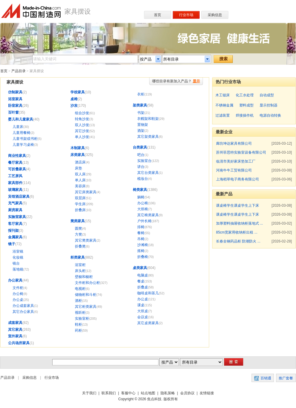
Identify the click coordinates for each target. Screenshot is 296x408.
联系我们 (108, 393)
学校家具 (77, 92)
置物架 (142, 125)
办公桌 (18, 300)
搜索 (223, 58)
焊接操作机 (245, 115)
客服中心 (128, 393)
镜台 (16, 263)
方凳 (78, 234)
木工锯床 (222, 95)
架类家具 (140, 105)
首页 (3, 71)
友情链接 (207, 393)
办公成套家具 (23, 306)
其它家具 (15, 329)
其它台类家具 (148, 173)
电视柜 (80, 289)
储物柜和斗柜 (85, 295)
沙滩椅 (142, 245)
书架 (140, 113)
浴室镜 (18, 251)
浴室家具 (15, 99)
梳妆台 (142, 179)
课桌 (140, 305)
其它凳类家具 (85, 240)
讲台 (140, 167)
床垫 (78, 168)
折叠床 (80, 210)
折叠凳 (80, 246)
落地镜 (18, 269)
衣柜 (140, 94)
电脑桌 (142, 275)
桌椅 (74, 99)
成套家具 (15, 323)
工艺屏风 (15, 176)
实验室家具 (17, 217)
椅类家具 (140, 190)
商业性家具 (17, 156)
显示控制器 (269, 105)
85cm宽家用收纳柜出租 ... (237, 232)
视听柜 (80, 312)
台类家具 (140, 147)
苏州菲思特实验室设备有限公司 (241, 152)
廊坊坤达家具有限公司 (234, 143)
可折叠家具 (17, 169)
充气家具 (15, 203)
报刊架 (13, 230)
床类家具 (77, 155)
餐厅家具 (15, 162)
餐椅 (140, 233)
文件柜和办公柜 (87, 283)
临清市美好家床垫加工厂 (235, 161)
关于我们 (89, 393)
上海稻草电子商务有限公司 (237, 179)
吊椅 (140, 239)
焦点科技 (154, 399)
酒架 (140, 131)
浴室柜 (80, 265)
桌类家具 (140, 268)
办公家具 (15, 280)
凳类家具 (77, 221)
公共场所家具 (19, 343)
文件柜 (18, 288)
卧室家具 (15, 105)
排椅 (140, 227)
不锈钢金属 (224, 105)
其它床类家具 (85, 192)
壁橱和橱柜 (84, 277)
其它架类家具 (148, 137)
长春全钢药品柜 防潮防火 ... (238, 241)
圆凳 (78, 228)
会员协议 (187, 393)
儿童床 (18, 127)
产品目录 (18, 71)
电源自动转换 (270, 115)
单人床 (80, 180)
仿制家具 (15, 92)
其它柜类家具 (85, 307)
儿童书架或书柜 (25, 139)
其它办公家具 (23, 312)
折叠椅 (142, 257)
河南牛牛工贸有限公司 (234, 170)
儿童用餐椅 (21, 133)
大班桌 (142, 311)
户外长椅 (144, 221)
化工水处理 (245, 95)
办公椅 (18, 294)
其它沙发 (82, 131)
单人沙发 (82, 137)
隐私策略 (168, 393)
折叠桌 (142, 287)
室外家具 (15, 336)
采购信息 (29, 377)
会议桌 (142, 317)
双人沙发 (82, 125)
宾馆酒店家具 (19, 196)
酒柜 (78, 301)
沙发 (74, 105)
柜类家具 (77, 257)
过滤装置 (222, 115)
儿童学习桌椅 (23, 145)
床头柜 (80, 271)
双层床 (80, 198)
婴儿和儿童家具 (20, 119)
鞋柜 (78, 324)
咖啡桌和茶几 (148, 293)
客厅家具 (15, 224)
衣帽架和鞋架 (148, 119)
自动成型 (267, 95)
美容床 (80, 186)
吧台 (140, 155)
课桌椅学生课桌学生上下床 (237, 205)
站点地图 (148, 393)
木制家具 (77, 148)
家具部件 (15, 183)
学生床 (80, 204)
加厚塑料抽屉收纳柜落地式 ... (239, 223)
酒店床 (80, 162)
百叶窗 (13, 112)
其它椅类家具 (148, 215)
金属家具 (15, 237)
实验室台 (144, 161)
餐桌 (140, 281)
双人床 (80, 174)
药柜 (78, 330)
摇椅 (140, 251)
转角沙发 (82, 119)
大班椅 (142, 209)
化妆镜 (18, 257)
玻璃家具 (15, 190)
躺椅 (140, 197)
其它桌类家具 (148, 323)
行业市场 (51, 377)
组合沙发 (82, 113)
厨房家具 (15, 210)
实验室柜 (82, 318)
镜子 (11, 244)
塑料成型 (246, 105)
